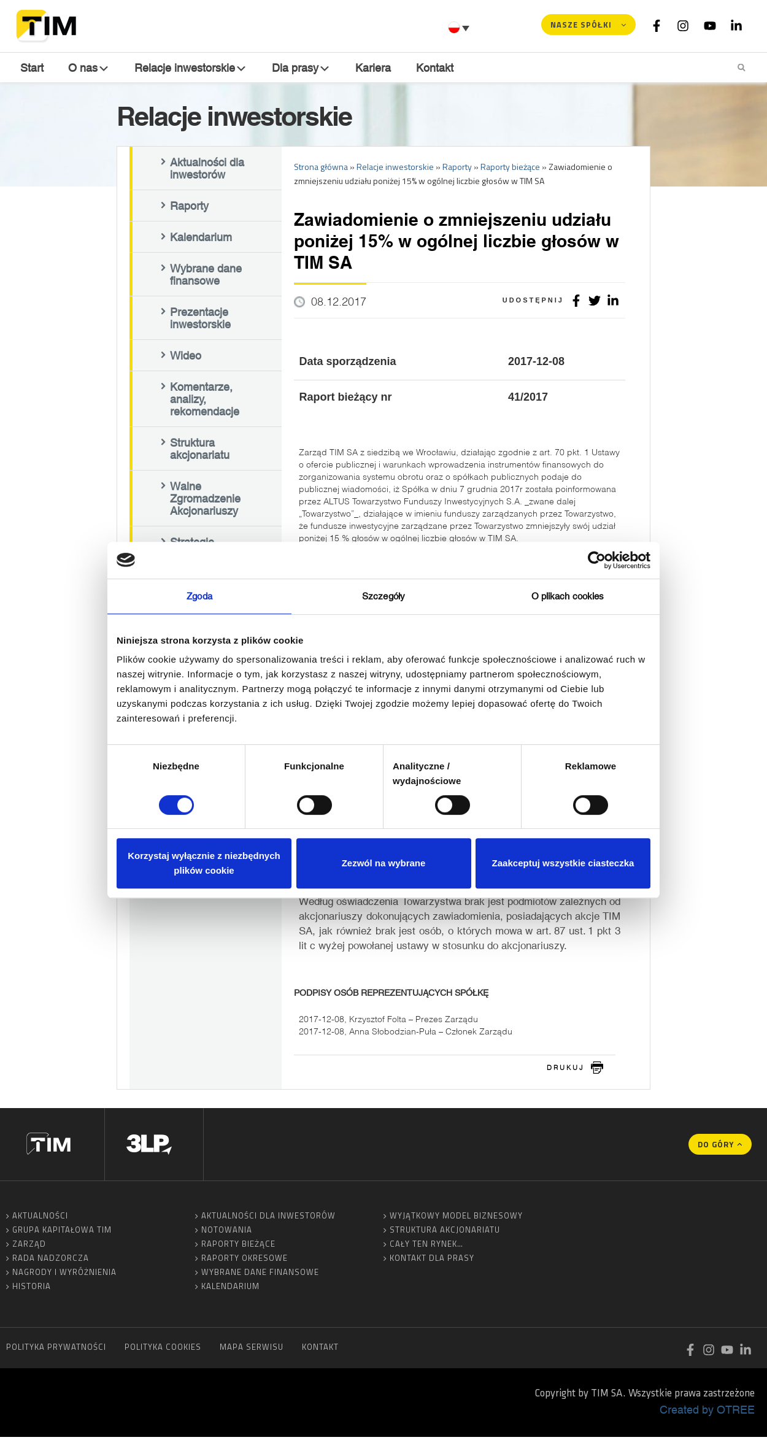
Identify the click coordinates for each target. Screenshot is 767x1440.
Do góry (716, 1147)
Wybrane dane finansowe (206, 277)
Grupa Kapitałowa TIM (62, 1232)
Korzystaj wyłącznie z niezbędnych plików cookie (204, 863)
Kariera (376, 68)
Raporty (189, 208)
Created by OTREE (707, 1412)
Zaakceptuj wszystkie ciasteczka (563, 863)
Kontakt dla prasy (432, 1261)
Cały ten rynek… (426, 1247)
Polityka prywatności (56, 1350)
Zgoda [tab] (199, 596)
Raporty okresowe (244, 1261)
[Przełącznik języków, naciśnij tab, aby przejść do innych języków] (460, 27)
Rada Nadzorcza (50, 1261)
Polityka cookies (163, 1350)
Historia (31, 1289)
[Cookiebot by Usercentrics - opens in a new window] (596, 560)
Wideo (185, 358)
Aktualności (40, 1218)
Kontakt (436, 68)
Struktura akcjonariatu (199, 451)
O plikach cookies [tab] (567, 596)
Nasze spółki (581, 24)
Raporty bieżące (238, 1247)
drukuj (566, 1070)
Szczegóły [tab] (383, 596)
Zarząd (29, 1247)
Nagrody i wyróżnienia (64, 1275)
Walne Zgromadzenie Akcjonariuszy (205, 501)
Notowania (226, 1232)
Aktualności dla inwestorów (207, 171)
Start (30, 68)
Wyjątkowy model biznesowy (456, 1218)
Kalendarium (201, 240)
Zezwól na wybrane (384, 863)
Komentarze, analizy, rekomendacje (204, 402)
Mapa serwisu (251, 1350)
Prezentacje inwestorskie (200, 321)
